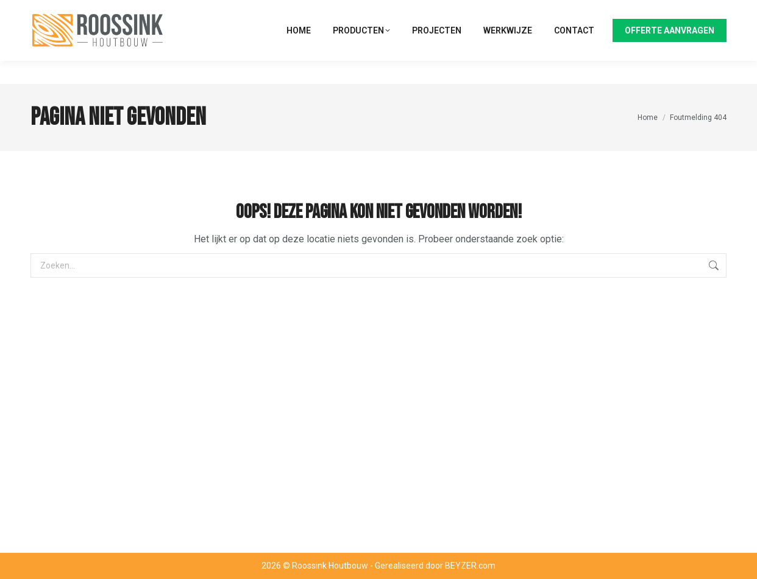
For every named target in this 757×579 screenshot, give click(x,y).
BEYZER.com (470, 565)
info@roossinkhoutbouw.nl (675, 11)
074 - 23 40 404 (578, 11)
